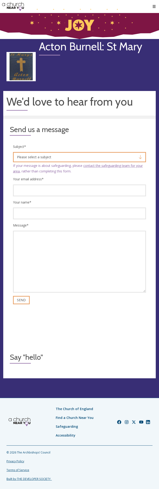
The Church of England (74, 409)
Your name (22, 202)
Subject (19, 146)
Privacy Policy (15, 461)
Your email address (28, 179)
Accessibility (65, 435)
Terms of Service (17, 470)
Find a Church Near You (75, 417)
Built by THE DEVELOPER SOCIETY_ (29, 479)
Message (21, 225)
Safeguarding (67, 426)
